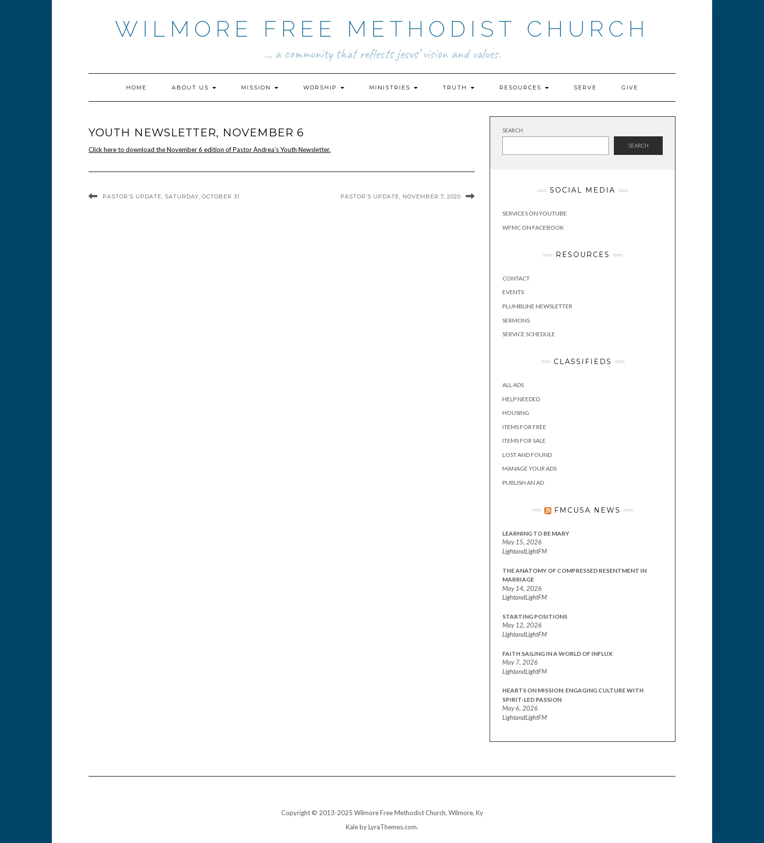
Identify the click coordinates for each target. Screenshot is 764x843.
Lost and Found (527, 454)
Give (630, 87)
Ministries (393, 87)
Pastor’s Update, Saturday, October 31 (171, 196)
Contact (516, 278)
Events (513, 292)
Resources (524, 87)
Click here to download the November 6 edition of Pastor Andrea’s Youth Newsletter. (210, 149)
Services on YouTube (534, 213)
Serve (585, 87)
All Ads (513, 385)
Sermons (516, 320)
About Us (194, 87)
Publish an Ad (523, 482)
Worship (323, 87)
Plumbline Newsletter (537, 306)
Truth (458, 87)
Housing (515, 412)
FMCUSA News (587, 510)
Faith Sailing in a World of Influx (557, 653)
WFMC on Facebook (533, 227)
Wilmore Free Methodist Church (382, 29)
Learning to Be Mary (535, 533)
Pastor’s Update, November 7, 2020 (400, 196)
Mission (259, 87)
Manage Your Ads (529, 468)
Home (136, 87)
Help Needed (521, 399)
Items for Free (524, 427)
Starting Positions (534, 616)
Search (512, 130)
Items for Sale (524, 440)
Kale (352, 827)
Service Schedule (528, 334)
